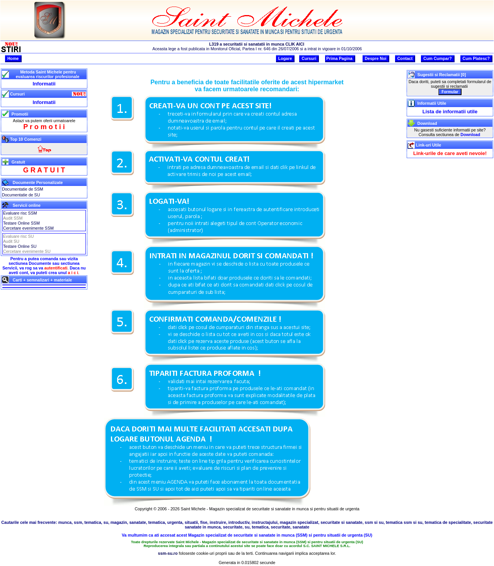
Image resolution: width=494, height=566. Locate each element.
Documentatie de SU (21, 195)
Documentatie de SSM (22, 189)
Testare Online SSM (21, 223)
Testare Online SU (19, 246)
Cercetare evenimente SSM (28, 228)
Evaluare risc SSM (20, 213)
